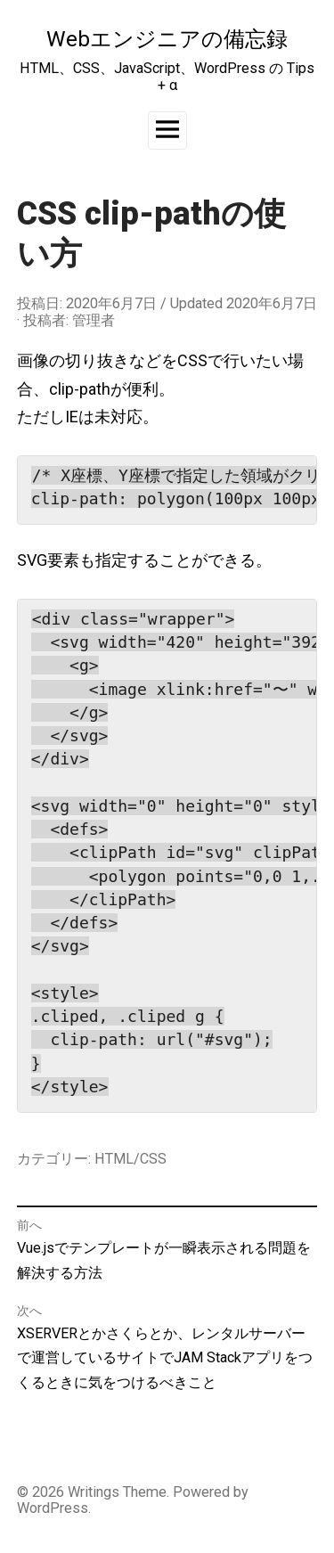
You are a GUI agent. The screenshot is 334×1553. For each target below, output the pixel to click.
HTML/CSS (130, 1158)
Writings (93, 1492)
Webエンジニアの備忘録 (167, 39)
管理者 (93, 320)
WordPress (52, 1508)
